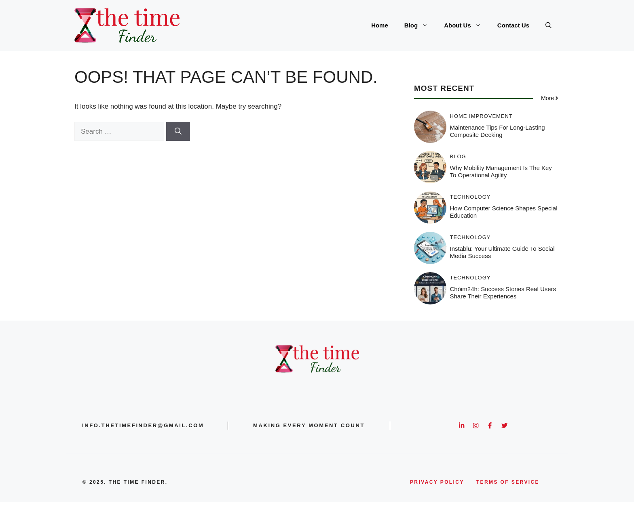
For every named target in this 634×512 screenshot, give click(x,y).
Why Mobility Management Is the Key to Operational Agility (501, 171)
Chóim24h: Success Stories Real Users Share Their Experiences (503, 292)
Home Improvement (481, 116)
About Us (466, 25)
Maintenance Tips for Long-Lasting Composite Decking (497, 131)
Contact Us (513, 25)
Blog (420, 25)
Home (379, 25)
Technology (470, 196)
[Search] (178, 131)
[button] (548, 25)
